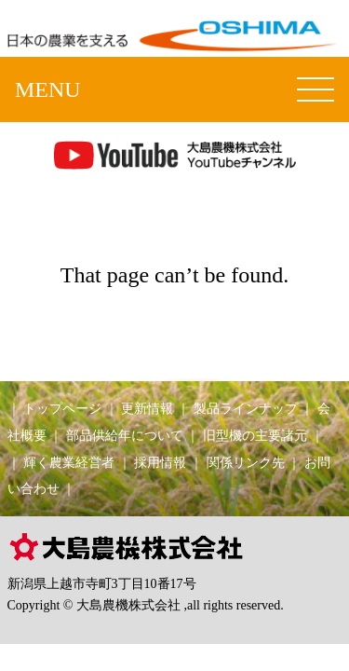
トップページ (62, 408)
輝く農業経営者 (68, 462)
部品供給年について (124, 435)
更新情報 (147, 408)
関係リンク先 (246, 462)
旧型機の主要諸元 (255, 435)
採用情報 (160, 462)
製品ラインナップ (246, 408)
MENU (48, 89)
